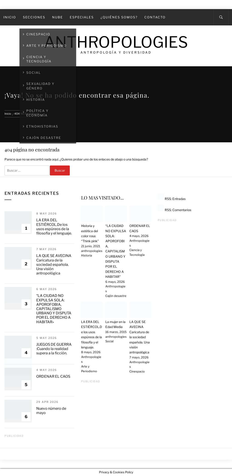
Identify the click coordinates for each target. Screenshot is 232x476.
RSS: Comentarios (174, 210)
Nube (57, 17)
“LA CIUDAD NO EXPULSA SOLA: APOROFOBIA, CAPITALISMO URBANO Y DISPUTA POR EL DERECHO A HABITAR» (53, 308)
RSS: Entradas (172, 199)
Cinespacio (137, 371)
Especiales (82, 17)
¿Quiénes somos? (119, 17)
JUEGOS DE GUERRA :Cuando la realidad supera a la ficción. (54, 348)
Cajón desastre (115, 296)
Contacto (155, 17)
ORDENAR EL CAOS (53, 376)
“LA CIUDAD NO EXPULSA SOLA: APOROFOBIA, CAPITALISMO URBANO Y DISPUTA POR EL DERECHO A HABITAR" (115, 251)
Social (109, 341)
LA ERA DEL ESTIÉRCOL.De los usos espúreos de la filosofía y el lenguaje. (54, 226)
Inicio (9, 17)
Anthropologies (116, 42)
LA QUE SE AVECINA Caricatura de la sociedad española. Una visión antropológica (53, 264)
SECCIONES (34, 17)
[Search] (221, 17)
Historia (86, 255)
